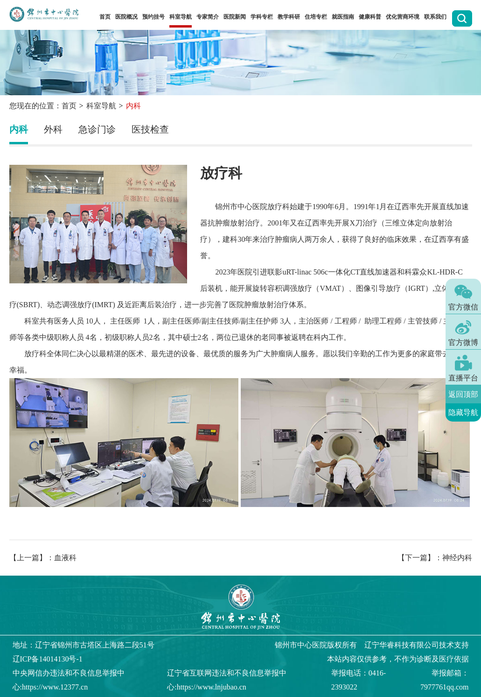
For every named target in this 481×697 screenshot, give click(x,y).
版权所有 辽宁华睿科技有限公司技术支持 (372, 645)
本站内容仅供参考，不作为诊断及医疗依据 (398, 659)
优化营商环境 (402, 17)
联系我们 (435, 17)
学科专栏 (262, 17)
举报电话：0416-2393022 (358, 680)
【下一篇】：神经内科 (434, 558)
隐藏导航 (463, 412)
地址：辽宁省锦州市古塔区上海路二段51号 (83, 645)
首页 (105, 17)
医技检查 (150, 129)
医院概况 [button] (126, 17)
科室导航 (101, 106)
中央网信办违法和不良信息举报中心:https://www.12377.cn (69, 680)
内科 (18, 129)
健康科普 (370, 17)
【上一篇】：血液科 (43, 558)
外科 (53, 129)
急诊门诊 (97, 129)
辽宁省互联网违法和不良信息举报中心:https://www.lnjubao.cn (226, 680)
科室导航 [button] (180, 17)
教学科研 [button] (289, 17)
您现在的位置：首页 (43, 106)
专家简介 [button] (207, 17)
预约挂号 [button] (153, 17)
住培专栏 (316, 17)
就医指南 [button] (343, 17)
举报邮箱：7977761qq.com (444, 680)
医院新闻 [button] (234, 17)
